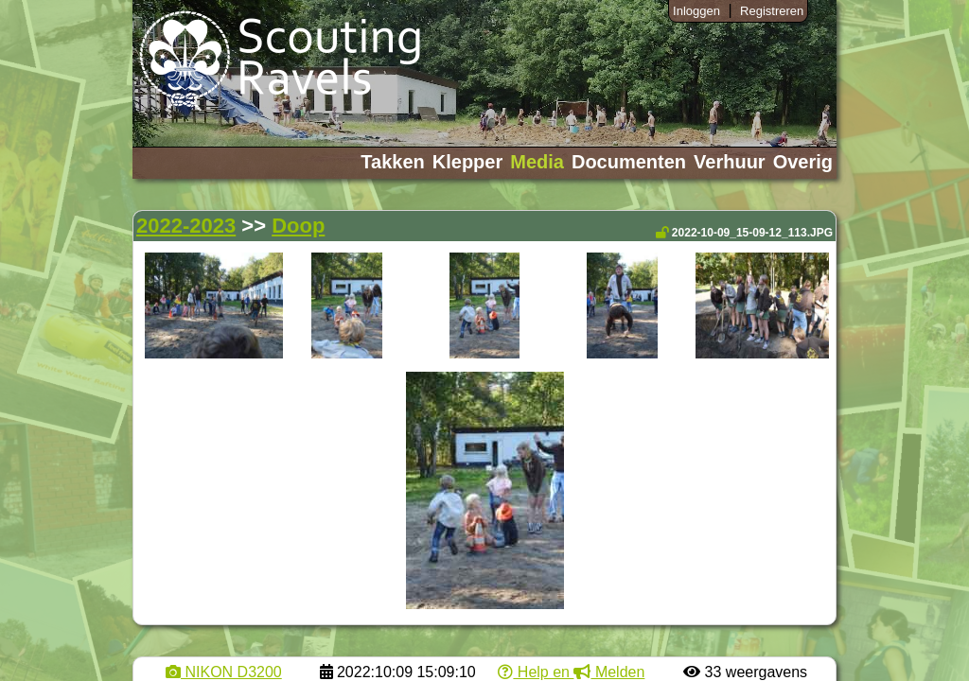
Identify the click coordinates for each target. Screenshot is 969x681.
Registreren (771, 11)
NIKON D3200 (224, 672)
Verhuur (730, 161)
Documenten (629, 161)
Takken (392, 161)
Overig (803, 161)
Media (537, 161)
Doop (298, 225)
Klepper (467, 161)
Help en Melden (571, 672)
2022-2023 (186, 225)
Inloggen (696, 11)
